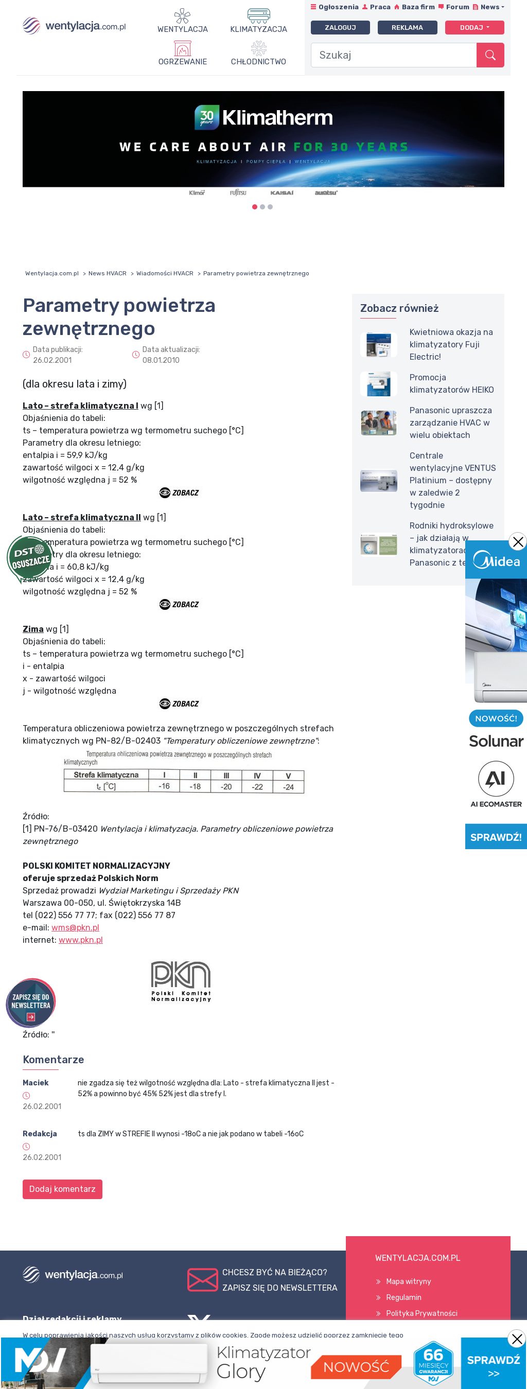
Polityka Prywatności (422, 1313)
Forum (457, 7)
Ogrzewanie (183, 61)
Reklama (407, 27)
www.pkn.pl (81, 940)
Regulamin (404, 1297)
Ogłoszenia (339, 7)
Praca (380, 7)
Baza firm (418, 7)
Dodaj (472, 27)
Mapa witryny (409, 1281)
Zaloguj (340, 27)
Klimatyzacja (258, 29)
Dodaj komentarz (62, 1189)
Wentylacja (182, 29)
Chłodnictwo (258, 61)
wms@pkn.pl (75, 928)
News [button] (490, 7)
